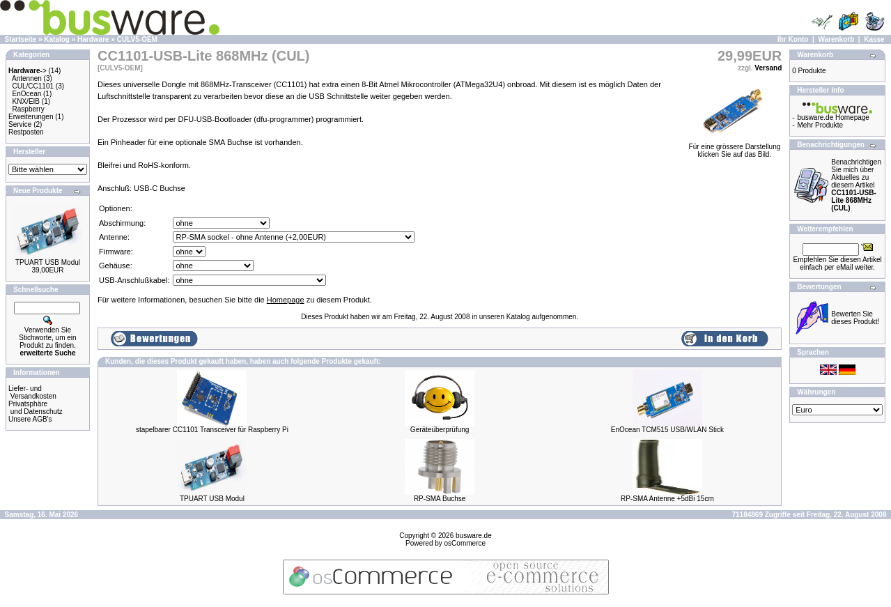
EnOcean (27, 94)
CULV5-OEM (137, 39)
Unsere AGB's (30, 419)
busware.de (474, 535)
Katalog (57, 39)
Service (19, 124)
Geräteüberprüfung (440, 429)
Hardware (93, 39)
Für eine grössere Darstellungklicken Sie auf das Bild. (735, 147)
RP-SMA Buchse (439, 498)
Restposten (26, 132)
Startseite (21, 39)
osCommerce (465, 543)
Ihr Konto (792, 39)
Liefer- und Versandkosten (32, 392)
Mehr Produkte (821, 125)
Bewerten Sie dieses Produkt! (855, 317)
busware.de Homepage (833, 117)
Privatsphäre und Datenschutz (35, 407)
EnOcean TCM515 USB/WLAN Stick (667, 429)
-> (27, 71)
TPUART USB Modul (47, 262)
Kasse (874, 39)
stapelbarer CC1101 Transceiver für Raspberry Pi (212, 429)
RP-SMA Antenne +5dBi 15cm (667, 498)
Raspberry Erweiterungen (30, 113)
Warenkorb (836, 39)
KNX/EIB (26, 101)
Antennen (27, 78)
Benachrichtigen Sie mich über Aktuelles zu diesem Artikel (856, 185)
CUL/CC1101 (33, 86)
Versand (768, 68)
